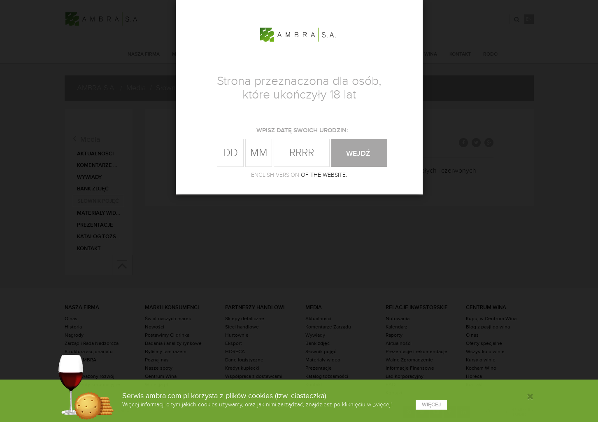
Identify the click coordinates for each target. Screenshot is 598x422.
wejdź (359, 153)
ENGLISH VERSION (275, 174)
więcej (431, 404)
